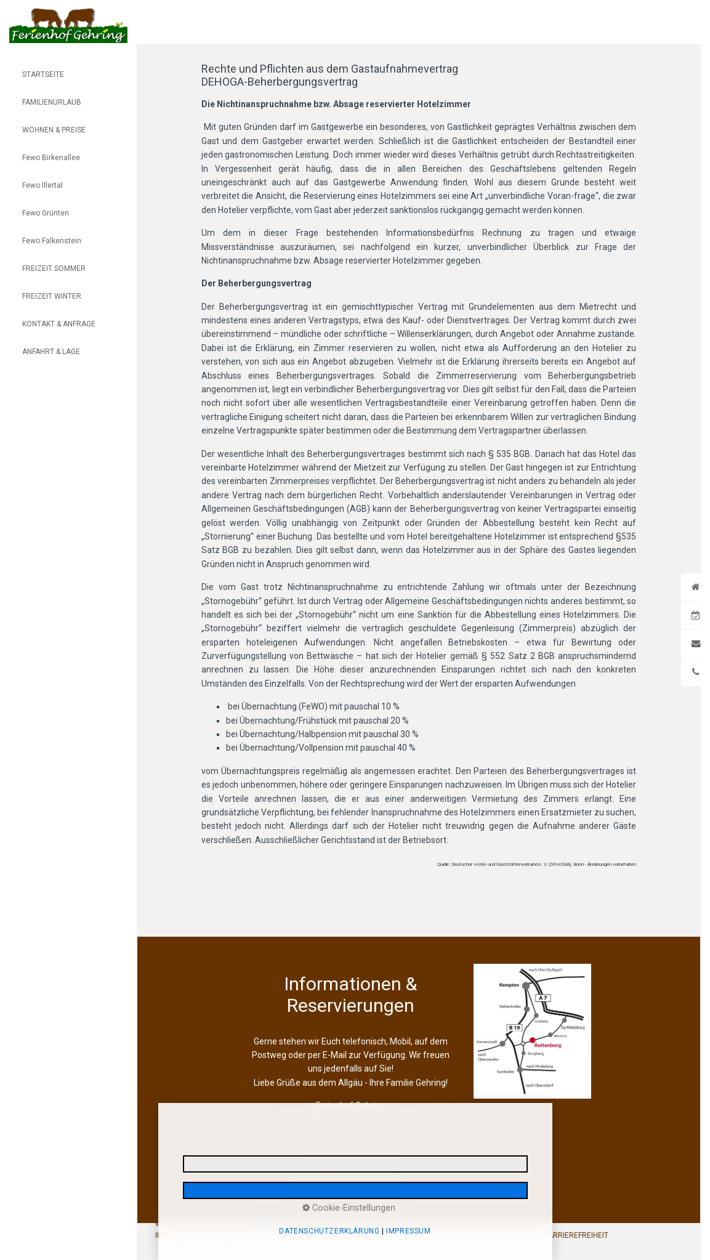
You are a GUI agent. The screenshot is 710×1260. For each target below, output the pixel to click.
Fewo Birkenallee (51, 157)
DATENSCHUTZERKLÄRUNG (252, 1235)
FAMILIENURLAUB (51, 102)
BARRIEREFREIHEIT (575, 1235)
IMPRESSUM (175, 1235)
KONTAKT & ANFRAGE (58, 324)
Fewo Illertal (42, 185)
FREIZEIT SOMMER (54, 268)
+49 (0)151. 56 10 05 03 (357, 1142)
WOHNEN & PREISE (54, 130)
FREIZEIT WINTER (51, 296)
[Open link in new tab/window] (532, 1031)
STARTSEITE (43, 74)
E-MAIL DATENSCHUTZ (346, 1235)
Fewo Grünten (45, 213)
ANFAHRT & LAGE (51, 351)
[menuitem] (68, 66)
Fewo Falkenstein (51, 240)
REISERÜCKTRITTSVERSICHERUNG (475, 1235)
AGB (400, 1235)
